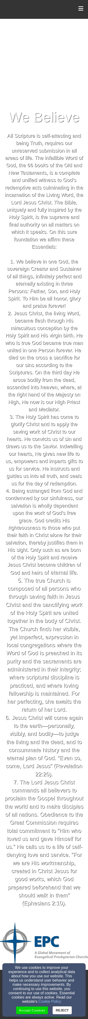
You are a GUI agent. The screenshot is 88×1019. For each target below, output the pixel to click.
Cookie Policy (49, 1001)
